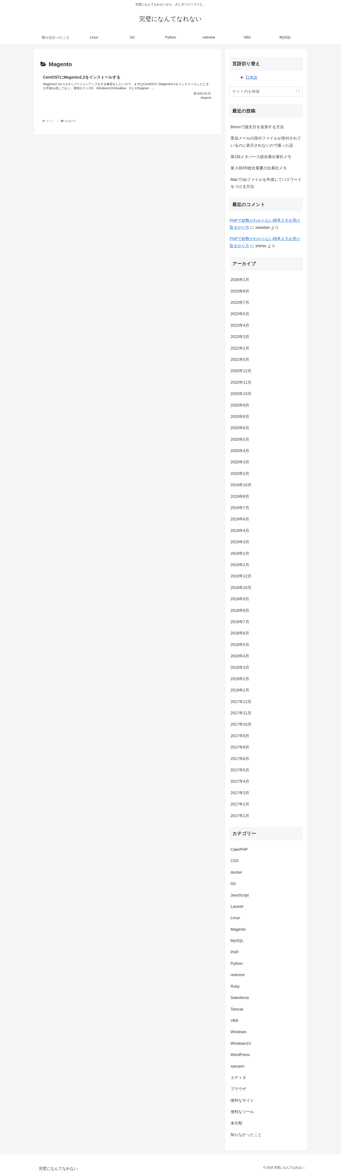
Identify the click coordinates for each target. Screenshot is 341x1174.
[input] (266, 91)
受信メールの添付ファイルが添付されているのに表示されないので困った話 (266, 141)
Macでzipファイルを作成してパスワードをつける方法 (266, 183)
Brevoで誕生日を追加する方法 (257, 127)
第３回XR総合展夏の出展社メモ (259, 168)
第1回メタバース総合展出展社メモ (261, 157)
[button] (298, 91)
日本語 (251, 77)
